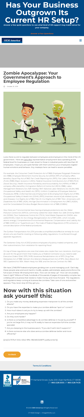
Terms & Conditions (42, 366)
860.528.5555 (57, 383)
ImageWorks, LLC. (49, 413)
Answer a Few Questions (42, 33)
